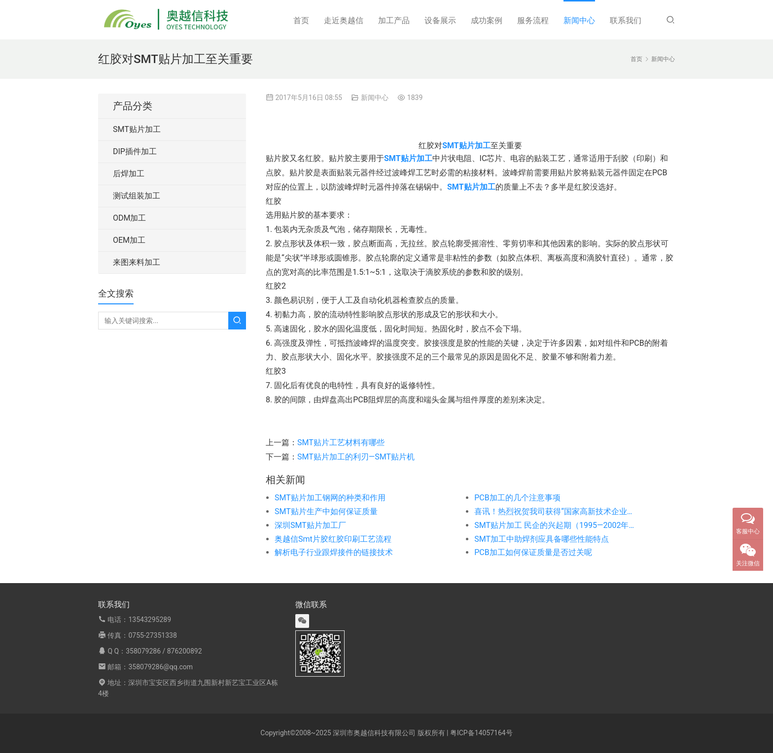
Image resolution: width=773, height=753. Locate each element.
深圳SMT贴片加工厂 (310, 525)
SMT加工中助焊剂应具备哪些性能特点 (541, 539)
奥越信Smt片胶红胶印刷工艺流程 (333, 539)
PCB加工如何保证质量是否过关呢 (533, 552)
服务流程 (533, 20)
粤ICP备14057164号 (481, 733)
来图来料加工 (136, 262)
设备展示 (440, 20)
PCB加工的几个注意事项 (517, 497)
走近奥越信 (343, 20)
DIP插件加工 (135, 151)
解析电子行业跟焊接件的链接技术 (334, 552)
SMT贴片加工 (137, 129)
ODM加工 (129, 218)
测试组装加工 (136, 195)
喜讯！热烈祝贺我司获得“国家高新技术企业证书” (554, 511)
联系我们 (625, 20)
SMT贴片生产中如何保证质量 (326, 511)
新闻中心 (579, 20)
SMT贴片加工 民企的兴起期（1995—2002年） (554, 525)
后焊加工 (128, 173)
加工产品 (394, 20)
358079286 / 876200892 (164, 651)
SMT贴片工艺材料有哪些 (341, 442)
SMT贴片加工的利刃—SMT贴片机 (356, 456)
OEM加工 (129, 240)
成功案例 (486, 20)
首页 (301, 20)
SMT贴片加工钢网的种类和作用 (330, 497)
